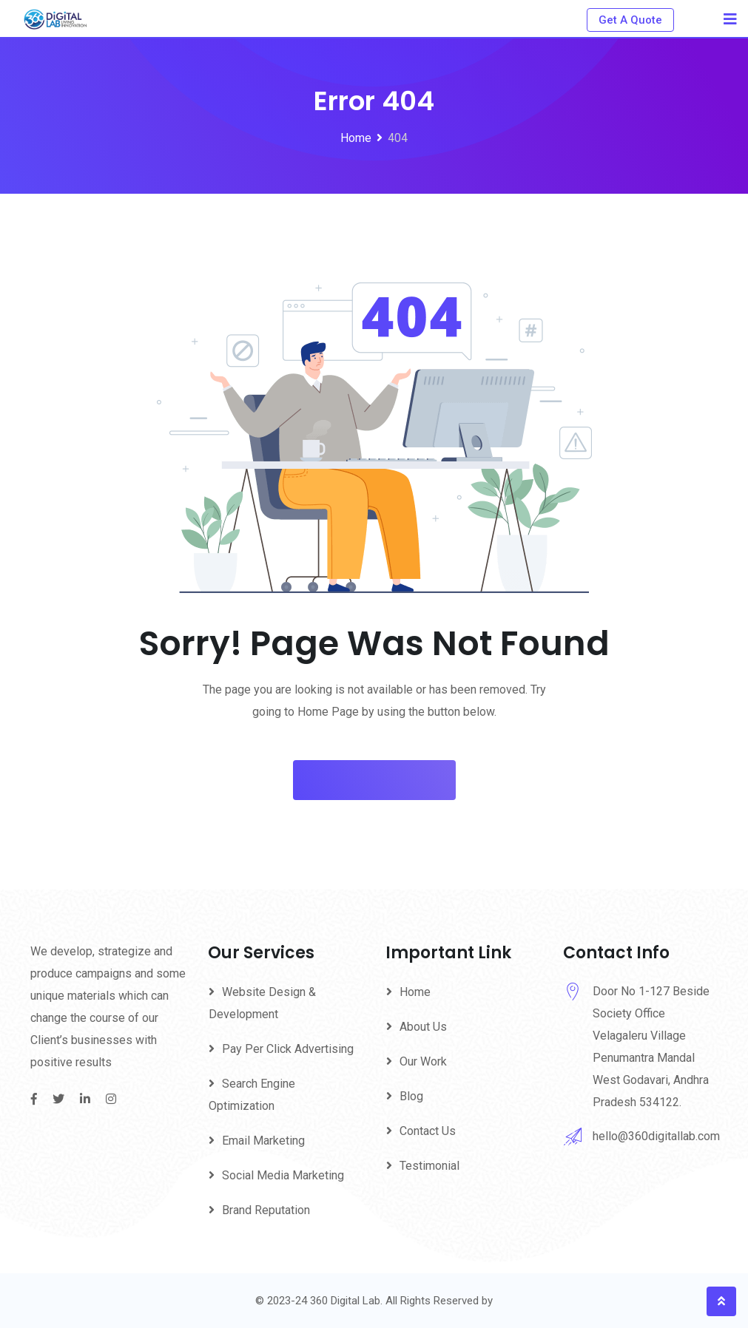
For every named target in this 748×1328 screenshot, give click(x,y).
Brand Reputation (266, 1210)
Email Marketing (263, 1141)
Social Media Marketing (283, 1175)
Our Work (423, 1061)
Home (415, 992)
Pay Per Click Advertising (288, 1049)
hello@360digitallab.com (656, 1136)
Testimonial (429, 1166)
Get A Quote (630, 20)
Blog (411, 1096)
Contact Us (428, 1131)
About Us (423, 1027)
